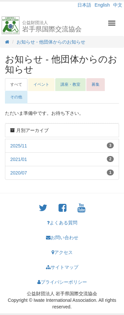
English (102, 5)
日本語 (84, 5)
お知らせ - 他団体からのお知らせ (51, 42)
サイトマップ (62, 267)
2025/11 (18, 145)
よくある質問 (62, 222)
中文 (117, 5)
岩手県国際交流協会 (52, 26)
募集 (96, 84)
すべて (16, 84)
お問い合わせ (62, 237)
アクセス (62, 252)
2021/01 (18, 159)
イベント (41, 84)
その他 (16, 97)
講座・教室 (70, 84)
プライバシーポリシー (62, 282)
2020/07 (18, 172)
